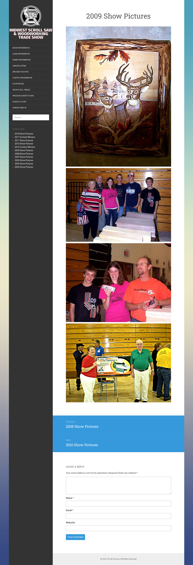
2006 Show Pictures (24, 160)
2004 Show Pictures (24, 167)
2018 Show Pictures (24, 134)
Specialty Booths (20, 72)
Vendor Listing (19, 66)
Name (70, 498)
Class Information (21, 54)
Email (69, 510)
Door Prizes (18, 84)
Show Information (21, 48)
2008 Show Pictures (24, 154)
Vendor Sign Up (19, 108)
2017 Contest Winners (25, 137)
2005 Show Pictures (24, 163)
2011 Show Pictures (24, 140)
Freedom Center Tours (23, 96)
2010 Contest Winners (25, 147)
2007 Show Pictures (24, 157)
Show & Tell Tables (21, 90)
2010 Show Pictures (24, 143)
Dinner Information (22, 60)
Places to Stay (19, 102)
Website (70, 522)
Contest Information (22, 78)
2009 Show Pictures (24, 150)
